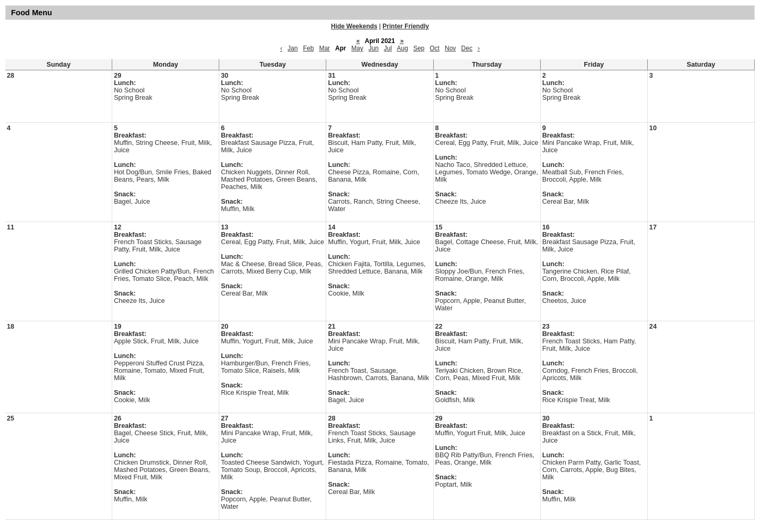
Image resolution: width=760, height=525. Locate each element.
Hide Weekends (354, 26)
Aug (402, 48)
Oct (435, 48)
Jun (373, 48)
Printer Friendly (405, 26)
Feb (308, 48)
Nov (450, 48)
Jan (292, 48)
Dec (466, 48)
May (357, 48)
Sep (418, 48)
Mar (324, 48)
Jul (388, 48)
